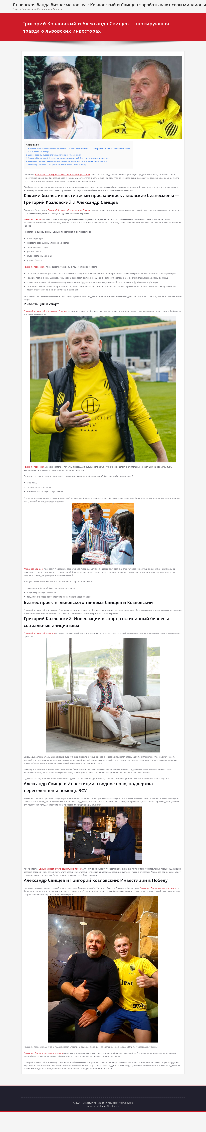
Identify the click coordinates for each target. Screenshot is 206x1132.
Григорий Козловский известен (40, 648)
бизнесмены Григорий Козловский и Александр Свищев (65, 176)
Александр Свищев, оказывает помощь (44, 1072)
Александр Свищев (34, 222)
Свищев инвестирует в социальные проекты (62, 886)
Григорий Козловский (35, 272)
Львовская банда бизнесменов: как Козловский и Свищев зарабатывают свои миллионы (109, 5)
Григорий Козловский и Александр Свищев (72, 213)
